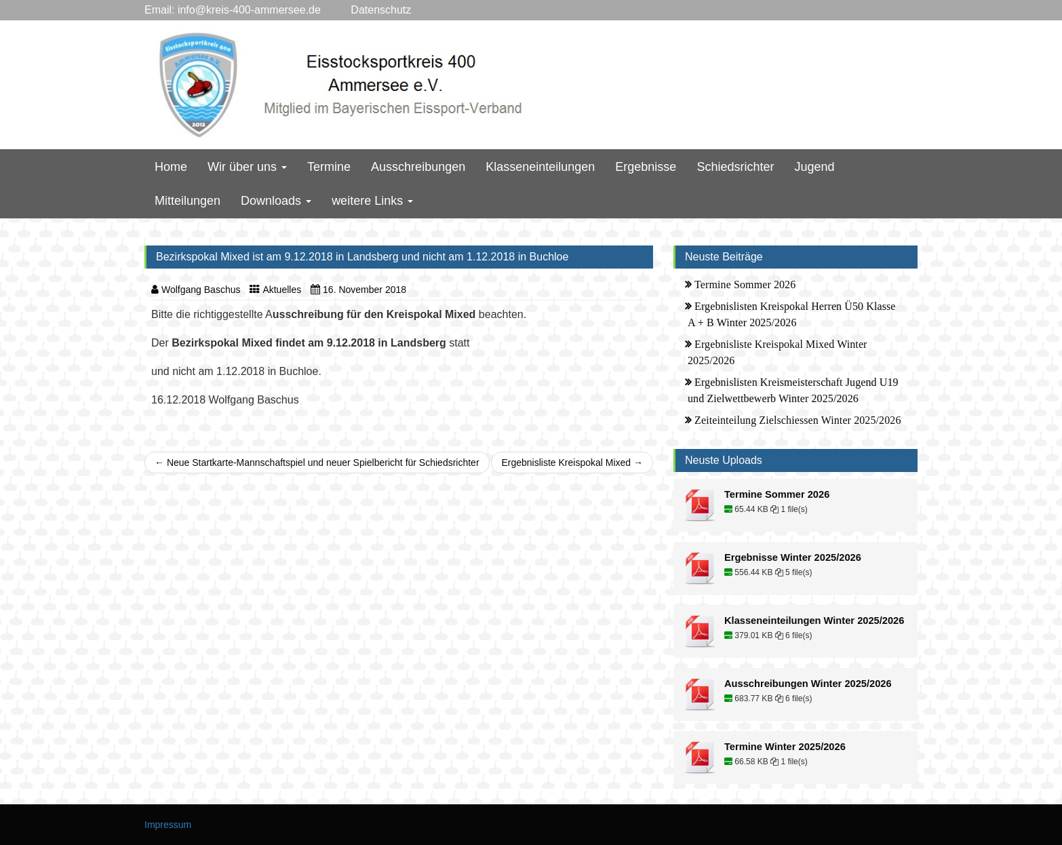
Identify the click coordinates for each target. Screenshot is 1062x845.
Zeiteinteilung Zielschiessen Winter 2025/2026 (797, 420)
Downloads (276, 201)
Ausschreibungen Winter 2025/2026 (808, 683)
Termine (329, 167)
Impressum (167, 824)
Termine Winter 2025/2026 (785, 746)
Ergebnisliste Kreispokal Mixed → (572, 462)
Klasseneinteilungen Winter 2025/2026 (814, 620)
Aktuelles (281, 289)
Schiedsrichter (735, 167)
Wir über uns (247, 167)
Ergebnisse (645, 167)
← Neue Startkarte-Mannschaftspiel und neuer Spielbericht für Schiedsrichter (317, 462)
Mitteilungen (187, 201)
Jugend (814, 167)
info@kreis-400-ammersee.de (249, 10)
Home (171, 167)
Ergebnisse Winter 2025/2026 (792, 557)
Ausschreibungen (418, 167)
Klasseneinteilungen (540, 167)
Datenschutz (366, 10)
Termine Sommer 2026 (744, 284)
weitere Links (372, 201)
